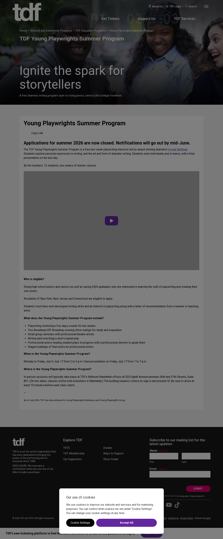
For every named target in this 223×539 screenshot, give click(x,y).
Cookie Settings (80, 522)
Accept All (126, 522)
